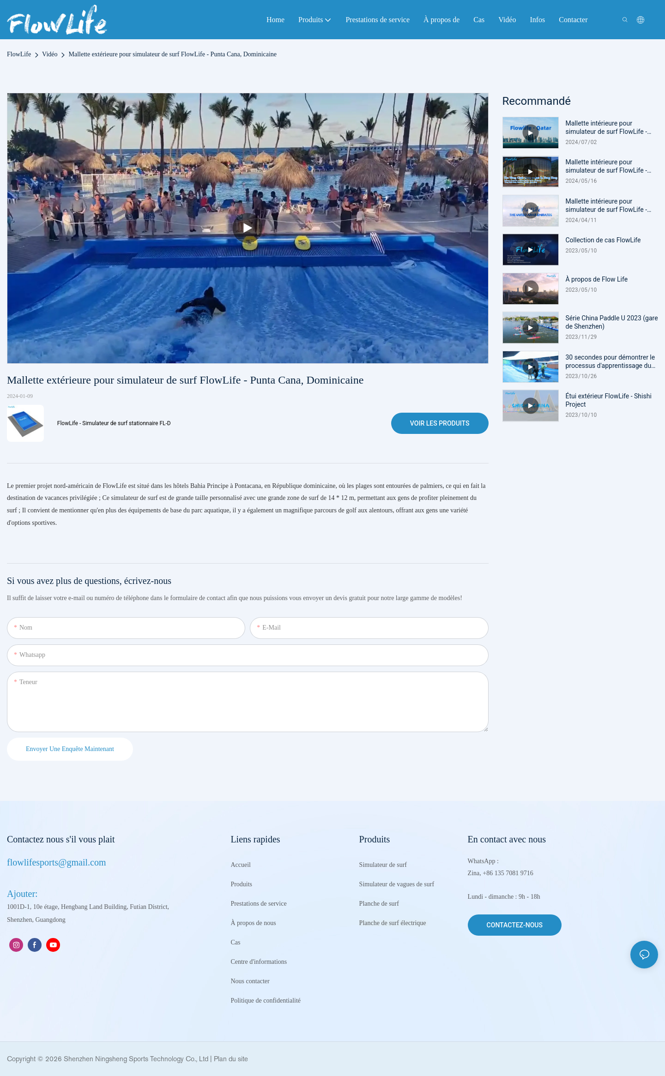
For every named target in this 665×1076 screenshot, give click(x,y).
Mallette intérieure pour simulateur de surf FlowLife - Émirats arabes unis (606, 206)
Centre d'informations (258, 961)
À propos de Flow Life (597, 279)
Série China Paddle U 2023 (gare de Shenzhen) (612, 322)
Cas (235, 942)
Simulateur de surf (383, 864)
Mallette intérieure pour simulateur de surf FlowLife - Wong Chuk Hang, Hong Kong (608, 166)
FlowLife (19, 54)
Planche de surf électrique (393, 923)
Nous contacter (249, 981)
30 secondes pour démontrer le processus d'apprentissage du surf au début (610, 362)
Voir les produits (440, 423)
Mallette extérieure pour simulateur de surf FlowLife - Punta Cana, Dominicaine (172, 54)
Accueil (240, 864)
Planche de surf (379, 903)
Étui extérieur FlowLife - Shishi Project (609, 400)
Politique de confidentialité (265, 1000)
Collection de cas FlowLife (603, 240)
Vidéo (49, 54)
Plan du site (231, 1059)
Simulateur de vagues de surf (397, 884)
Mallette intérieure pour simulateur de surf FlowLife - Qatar (606, 128)
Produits (241, 884)
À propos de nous (253, 923)
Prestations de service (258, 903)
